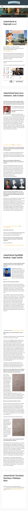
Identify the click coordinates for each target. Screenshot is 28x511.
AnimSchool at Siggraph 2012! (10, 22)
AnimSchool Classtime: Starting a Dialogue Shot (13, 478)
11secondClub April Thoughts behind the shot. (11, 226)
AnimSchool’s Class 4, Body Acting (18, 330)
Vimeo (20, 144)
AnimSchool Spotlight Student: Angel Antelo (13, 256)
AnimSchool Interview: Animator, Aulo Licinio (13, 94)
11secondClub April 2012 (7, 144)
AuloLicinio (16, 144)
